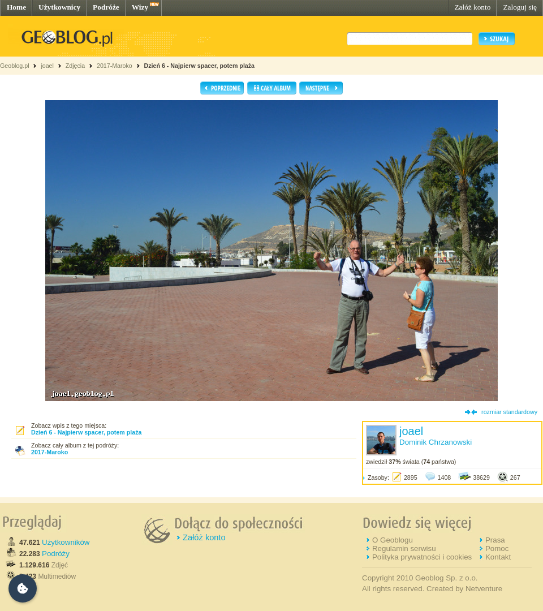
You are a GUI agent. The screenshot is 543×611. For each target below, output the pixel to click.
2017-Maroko (114, 65)
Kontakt (498, 557)
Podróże (106, 7)
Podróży (56, 553)
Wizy (140, 7)
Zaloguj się (520, 7)
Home (16, 7)
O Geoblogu (392, 540)
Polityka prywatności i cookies (422, 557)
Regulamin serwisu (404, 548)
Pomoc (496, 548)
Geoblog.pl (14, 65)
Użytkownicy (59, 7)
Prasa (495, 540)
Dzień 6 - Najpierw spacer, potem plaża (199, 65)
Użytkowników (65, 542)
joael (47, 65)
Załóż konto (472, 7)
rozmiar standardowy (509, 411)
